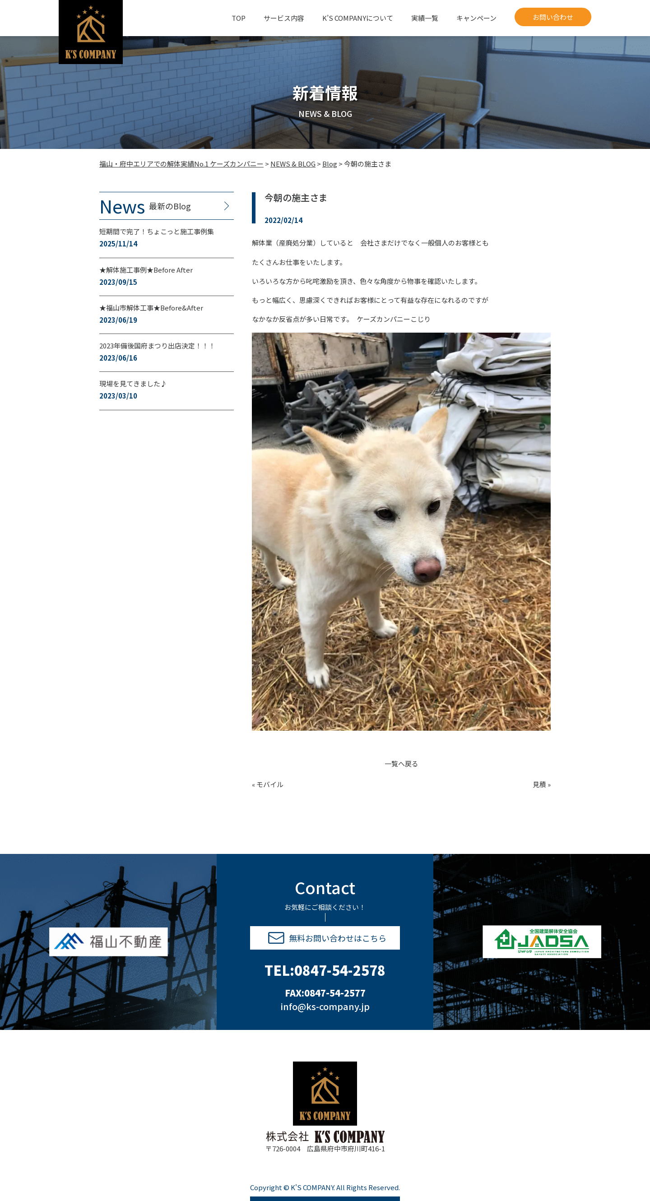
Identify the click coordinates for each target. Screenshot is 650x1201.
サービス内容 (284, 18)
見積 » (542, 784)
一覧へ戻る (401, 763)
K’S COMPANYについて (357, 18)
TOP (239, 18)
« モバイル (267, 784)
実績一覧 (424, 18)
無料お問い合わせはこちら (327, 938)
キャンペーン (476, 18)
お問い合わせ (553, 17)
